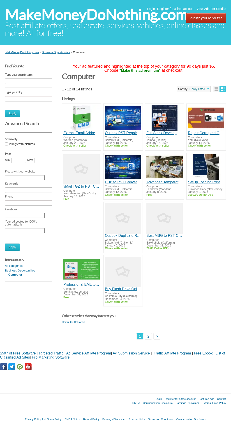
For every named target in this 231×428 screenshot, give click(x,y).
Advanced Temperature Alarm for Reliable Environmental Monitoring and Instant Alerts (164, 182)
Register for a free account (175, 9)
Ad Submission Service (131, 353)
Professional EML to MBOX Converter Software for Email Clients (81, 284)
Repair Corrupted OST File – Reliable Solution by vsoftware (206, 133)
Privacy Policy (33, 419)
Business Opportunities (20, 270)
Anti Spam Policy (52, 419)
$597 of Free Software (18, 353)
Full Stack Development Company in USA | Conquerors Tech (164, 133)
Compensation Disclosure (158, 402)
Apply (12, 113)
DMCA (136, 402)
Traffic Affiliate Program (172, 353)
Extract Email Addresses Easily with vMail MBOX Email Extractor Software (81, 133)
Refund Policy (91, 419)
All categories (14, 265)
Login (151, 9)
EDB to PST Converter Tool (123, 182)
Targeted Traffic (51, 353)
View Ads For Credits (211, 9)
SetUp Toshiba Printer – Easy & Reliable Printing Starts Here (206, 182)
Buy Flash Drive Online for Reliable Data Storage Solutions (123, 289)
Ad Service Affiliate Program (88, 353)
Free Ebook (203, 353)
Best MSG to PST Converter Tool (164, 235)
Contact (221, 398)
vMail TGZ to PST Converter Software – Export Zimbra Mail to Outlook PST (81, 186)
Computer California (73, 321)
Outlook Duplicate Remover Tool (123, 235)
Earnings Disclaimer (187, 402)
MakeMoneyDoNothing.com (96, 15)
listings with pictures (22, 144)
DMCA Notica (72, 419)
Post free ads (206, 398)
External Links (137, 419)
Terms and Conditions (160, 419)
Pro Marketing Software (50, 357)
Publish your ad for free (206, 18)
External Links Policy (214, 402)
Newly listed (197, 89)
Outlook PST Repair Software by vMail (123, 133)
